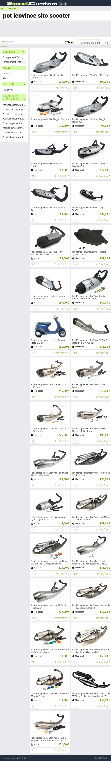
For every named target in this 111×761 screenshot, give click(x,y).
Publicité (22, 758)
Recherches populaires (10, 97)
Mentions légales (8, 758)
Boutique (9, 84)
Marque (8, 68)
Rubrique (9, 51)
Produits (12, 8)
